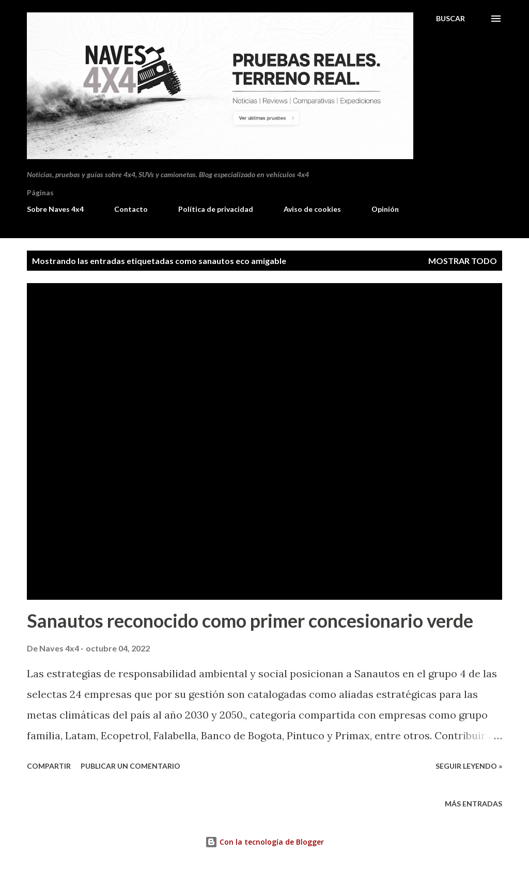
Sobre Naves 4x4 (55, 209)
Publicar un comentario (130, 765)
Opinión (385, 209)
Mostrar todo (462, 261)
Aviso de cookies (312, 209)
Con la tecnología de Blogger (264, 842)
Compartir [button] (49, 765)
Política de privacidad (215, 209)
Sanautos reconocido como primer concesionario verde (250, 620)
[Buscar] (450, 18)
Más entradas (473, 803)
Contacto (131, 209)
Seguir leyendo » (468, 765)
